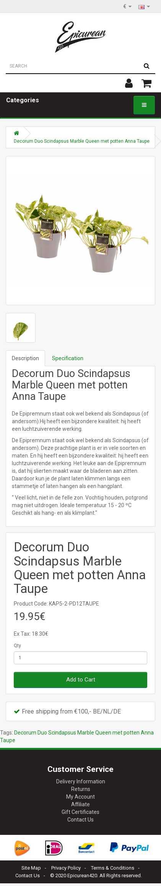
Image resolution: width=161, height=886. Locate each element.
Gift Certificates (80, 812)
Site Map (31, 868)
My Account (80, 797)
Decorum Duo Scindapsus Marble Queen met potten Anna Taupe (82, 141)
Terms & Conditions (112, 868)
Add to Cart (80, 679)
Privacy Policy (66, 868)
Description (25, 358)
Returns (80, 789)
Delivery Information (80, 781)
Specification (67, 358)
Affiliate (80, 804)
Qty (17, 645)
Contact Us (80, 820)
